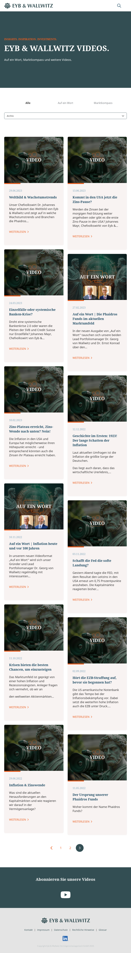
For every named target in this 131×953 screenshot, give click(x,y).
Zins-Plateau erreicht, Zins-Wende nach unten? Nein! (31, 821)
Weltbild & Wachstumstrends (33, 590)
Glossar (103, 929)
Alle (27, 116)
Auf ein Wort (65, 116)
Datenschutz (61, 929)
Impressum (43, 929)
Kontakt (28, 929)
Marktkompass (103, 116)
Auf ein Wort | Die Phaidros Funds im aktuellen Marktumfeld (95, 711)
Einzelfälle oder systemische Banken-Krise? (32, 704)
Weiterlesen (18, 624)
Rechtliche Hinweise (83, 929)
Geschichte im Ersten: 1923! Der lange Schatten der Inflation (95, 833)
